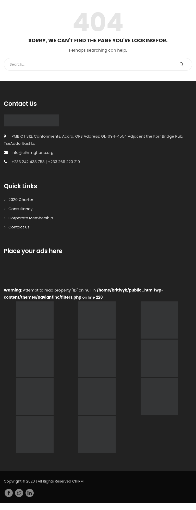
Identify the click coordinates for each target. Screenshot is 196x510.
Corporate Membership (30, 218)
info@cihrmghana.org (32, 152)
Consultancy (20, 208)
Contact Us (19, 227)
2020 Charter (20, 199)
